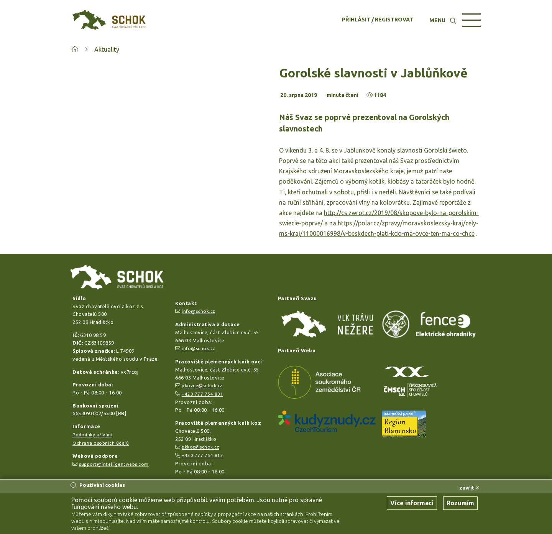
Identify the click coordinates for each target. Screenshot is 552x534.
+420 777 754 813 (202, 455)
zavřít (469, 488)
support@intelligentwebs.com (114, 464)
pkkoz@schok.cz (200, 446)
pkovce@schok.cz (202, 385)
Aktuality (106, 49)
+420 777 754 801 (202, 393)
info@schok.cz (198, 311)
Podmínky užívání (92, 434)
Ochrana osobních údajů (100, 442)
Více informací (412, 502)
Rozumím (460, 502)
